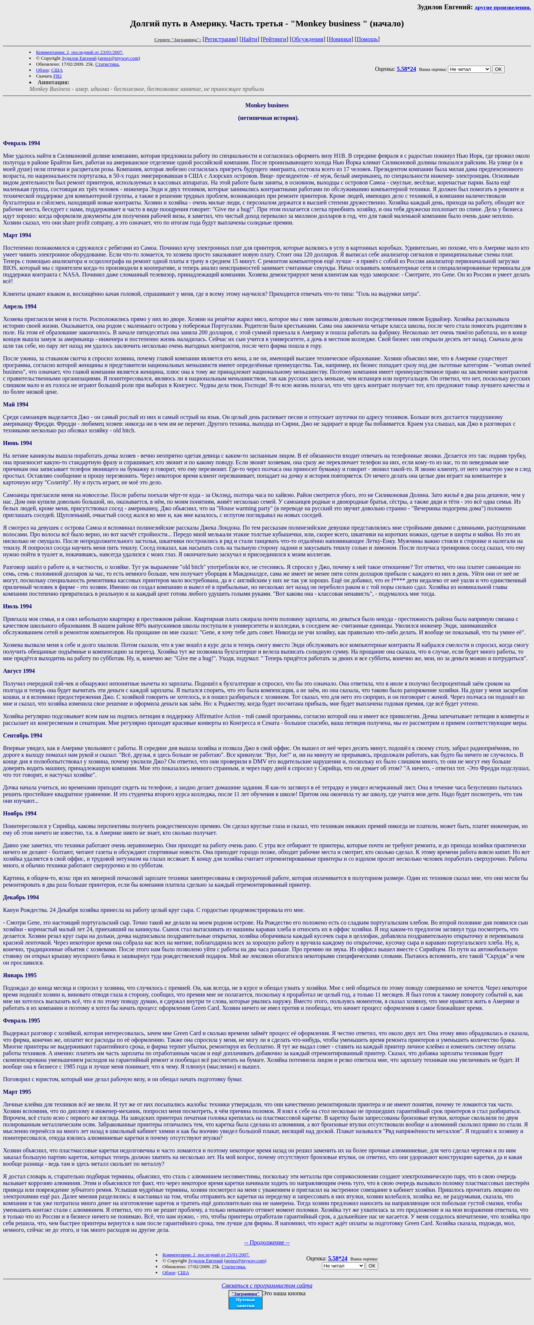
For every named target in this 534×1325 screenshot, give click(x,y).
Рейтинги (275, 39)
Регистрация (220, 39)
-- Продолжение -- (267, 1242)
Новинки (340, 39)
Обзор (42, 70)
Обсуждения (307, 39)
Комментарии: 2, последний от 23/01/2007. (79, 52)
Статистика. (107, 64)
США (57, 70)
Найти (249, 39)
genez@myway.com (118, 58)
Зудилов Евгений (79, 58)
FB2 (57, 76)
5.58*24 (406, 69)
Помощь (367, 39)
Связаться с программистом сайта (267, 1285)
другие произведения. (503, 7)
